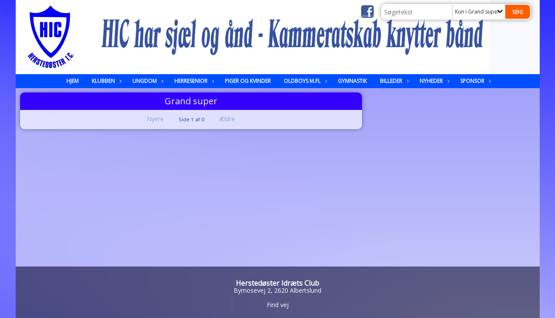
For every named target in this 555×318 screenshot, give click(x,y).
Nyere (149, 119)
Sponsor (474, 81)
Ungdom (146, 81)
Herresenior (193, 81)
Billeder (393, 81)
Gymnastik (352, 81)
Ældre (233, 119)
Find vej (278, 305)
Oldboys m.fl (304, 81)
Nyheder (433, 81)
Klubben (105, 81)
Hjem (72, 81)
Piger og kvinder (248, 81)
